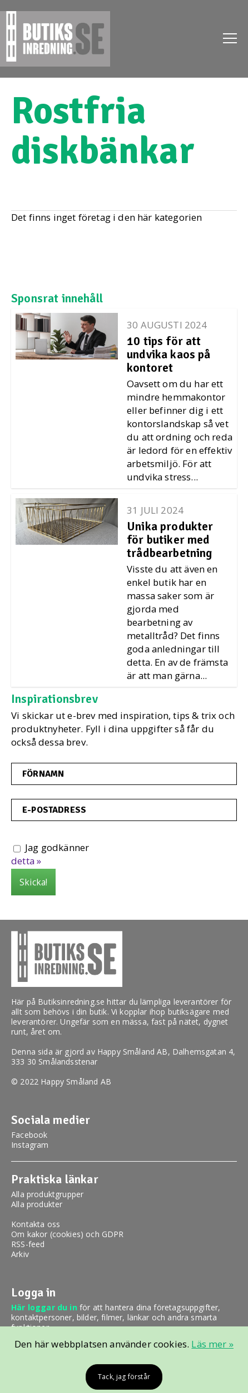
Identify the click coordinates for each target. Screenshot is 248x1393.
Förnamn (43, 773)
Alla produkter (36, 1204)
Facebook (29, 1134)
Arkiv (20, 1254)
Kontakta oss (35, 1224)
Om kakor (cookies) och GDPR (67, 1234)
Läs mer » (212, 1344)
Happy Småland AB (132, 1051)
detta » (26, 860)
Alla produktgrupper (47, 1194)
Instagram (30, 1144)
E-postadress (54, 809)
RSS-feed (27, 1244)
